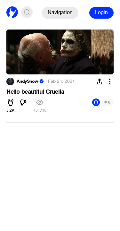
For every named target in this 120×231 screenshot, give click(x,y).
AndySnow (27, 81)
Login (101, 12)
